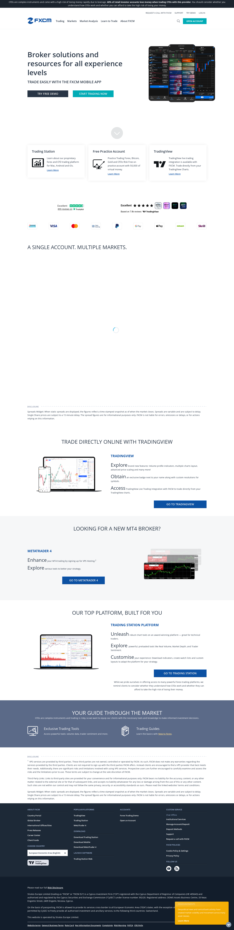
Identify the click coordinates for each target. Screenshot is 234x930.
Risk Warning (120, 925)
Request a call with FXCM (160, 13)
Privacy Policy (172, 855)
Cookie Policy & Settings (177, 850)
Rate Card (69, 925)
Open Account (194, 21)
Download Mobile (82, 842)
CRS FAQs (138, 925)
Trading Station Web (83, 859)
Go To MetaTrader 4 (83, 580)
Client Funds (33, 840)
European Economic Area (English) (44, 853)
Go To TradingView (180, 504)
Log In (203, 13)
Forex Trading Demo (129, 815)
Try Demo (192, 13)
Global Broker (33, 820)
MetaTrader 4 (80, 825)
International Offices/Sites (39, 825)
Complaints (107, 925)
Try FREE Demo (47, 93)
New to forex (165, 733)
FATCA (130, 925)
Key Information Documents (88, 925)
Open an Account (128, 820)
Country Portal (34, 815)
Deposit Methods (174, 829)
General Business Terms (53, 925)
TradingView (79, 815)
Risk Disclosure (55, 887)
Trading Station (81, 820)
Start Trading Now (93, 93)
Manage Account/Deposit (178, 824)
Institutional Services (176, 819)
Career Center (33, 835)
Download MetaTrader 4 (85, 847)
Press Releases (34, 830)
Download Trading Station (86, 837)
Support (180, 13)
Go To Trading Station (180, 673)
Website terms (34, 925)
